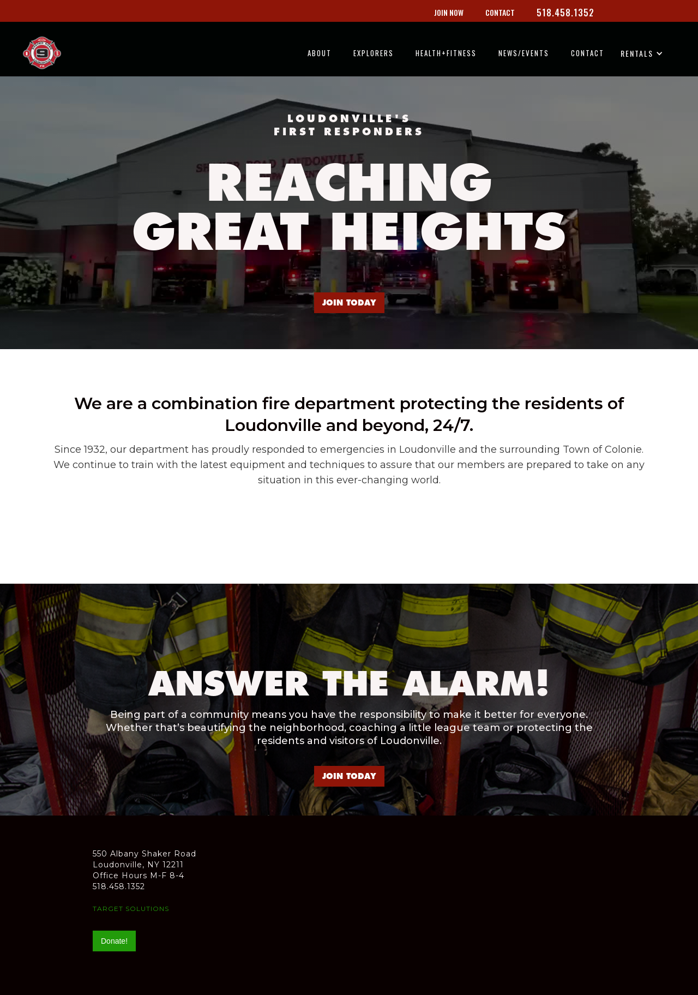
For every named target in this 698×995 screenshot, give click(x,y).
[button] (645, 57)
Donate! (114, 941)
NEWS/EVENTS (523, 52)
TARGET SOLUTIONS (131, 908)
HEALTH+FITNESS (446, 52)
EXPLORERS (373, 52)
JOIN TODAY (349, 303)
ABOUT (320, 52)
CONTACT (587, 52)
